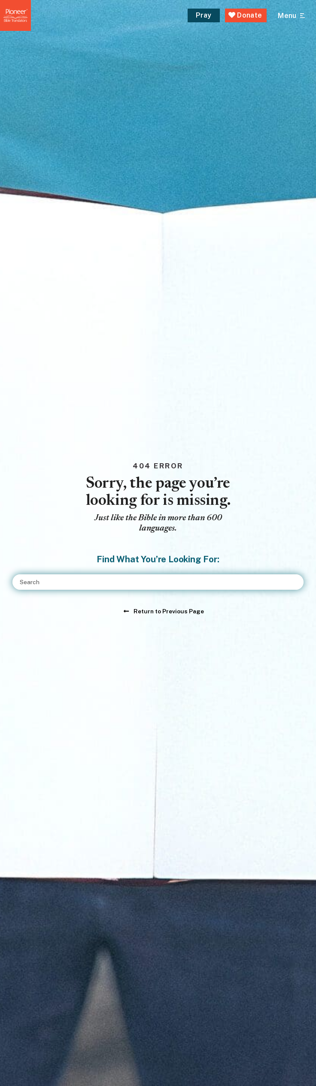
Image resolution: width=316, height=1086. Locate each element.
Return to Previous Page (169, 611)
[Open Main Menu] (291, 16)
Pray (203, 15)
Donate (245, 15)
